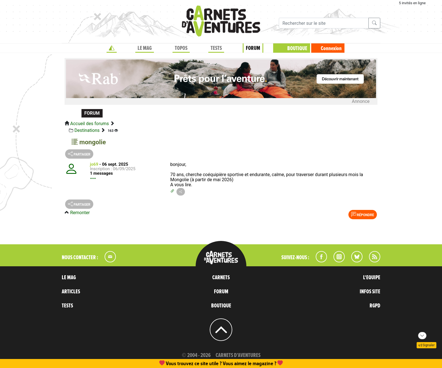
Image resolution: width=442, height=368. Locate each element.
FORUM (253, 48)
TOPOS (181, 48)
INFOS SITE (370, 291)
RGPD (375, 306)
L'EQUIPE (371, 277)
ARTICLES (71, 291)
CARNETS (221, 277)
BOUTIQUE (297, 48)
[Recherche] (324, 23)
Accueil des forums (89, 123)
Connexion (331, 48)
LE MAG (145, 48)
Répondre (362, 214)
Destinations (87, 130)
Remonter (80, 212)
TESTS (216, 48)
